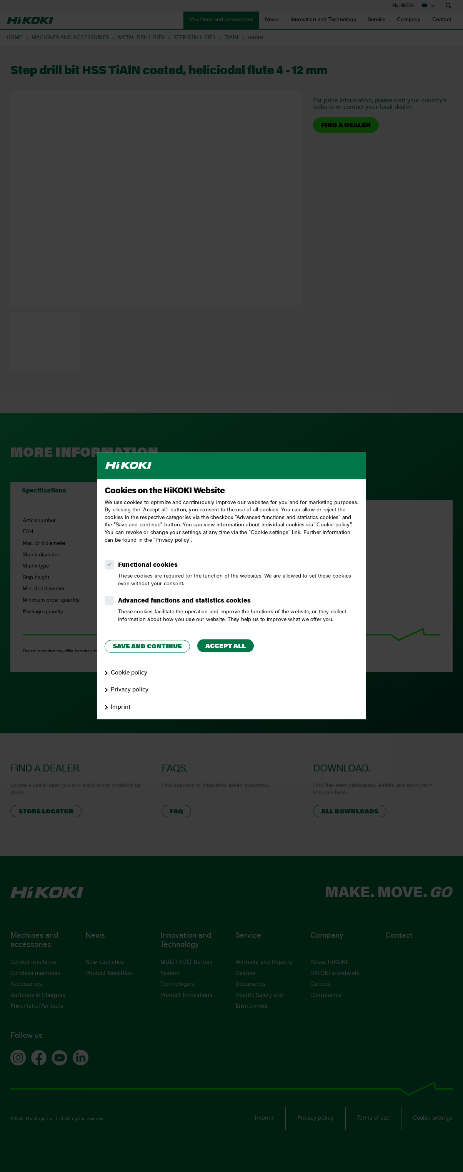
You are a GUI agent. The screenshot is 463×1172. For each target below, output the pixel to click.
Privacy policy (129, 690)
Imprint (120, 707)
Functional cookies (148, 565)
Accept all (225, 646)
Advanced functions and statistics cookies (184, 601)
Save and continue (147, 647)
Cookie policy (129, 673)
